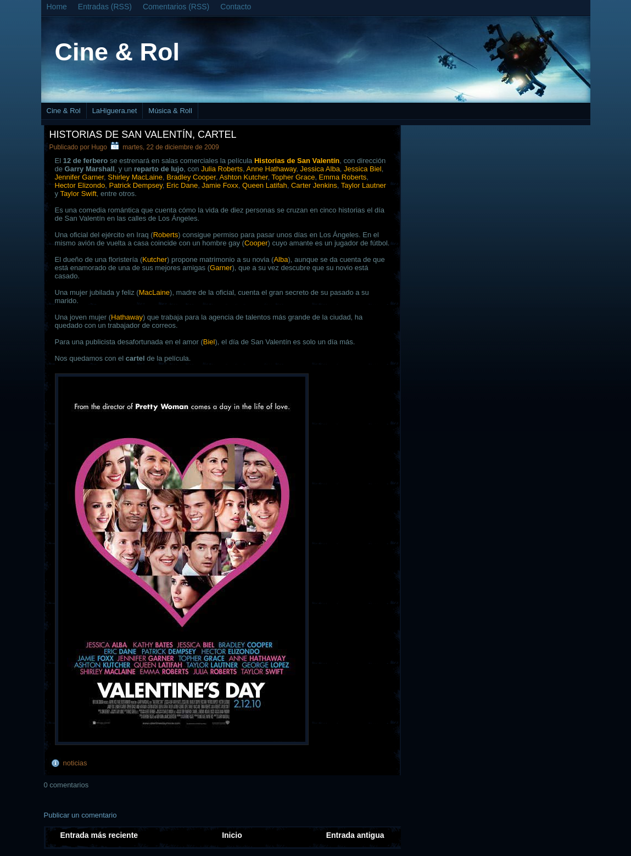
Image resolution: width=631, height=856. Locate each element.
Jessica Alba (320, 169)
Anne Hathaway (272, 169)
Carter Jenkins (314, 185)
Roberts (165, 235)
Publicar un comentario (80, 815)
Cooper (256, 243)
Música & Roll (170, 111)
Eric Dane (182, 185)
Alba (280, 259)
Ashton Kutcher (243, 177)
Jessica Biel (363, 169)
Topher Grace (293, 177)
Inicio (232, 835)
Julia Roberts (222, 169)
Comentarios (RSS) (176, 6)
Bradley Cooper (191, 177)
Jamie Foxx (220, 185)
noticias (75, 763)
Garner (221, 268)
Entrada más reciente (99, 835)
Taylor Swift (78, 193)
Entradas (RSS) (105, 6)
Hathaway (127, 317)
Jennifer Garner (79, 177)
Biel (209, 342)
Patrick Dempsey (136, 185)
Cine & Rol (117, 52)
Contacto (235, 6)
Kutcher (154, 259)
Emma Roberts (343, 177)
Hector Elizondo (80, 185)
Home (57, 6)
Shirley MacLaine (135, 177)
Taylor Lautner (363, 185)
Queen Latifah (264, 185)
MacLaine (154, 292)
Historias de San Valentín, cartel (143, 134)
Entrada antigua (355, 835)
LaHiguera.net (114, 111)
